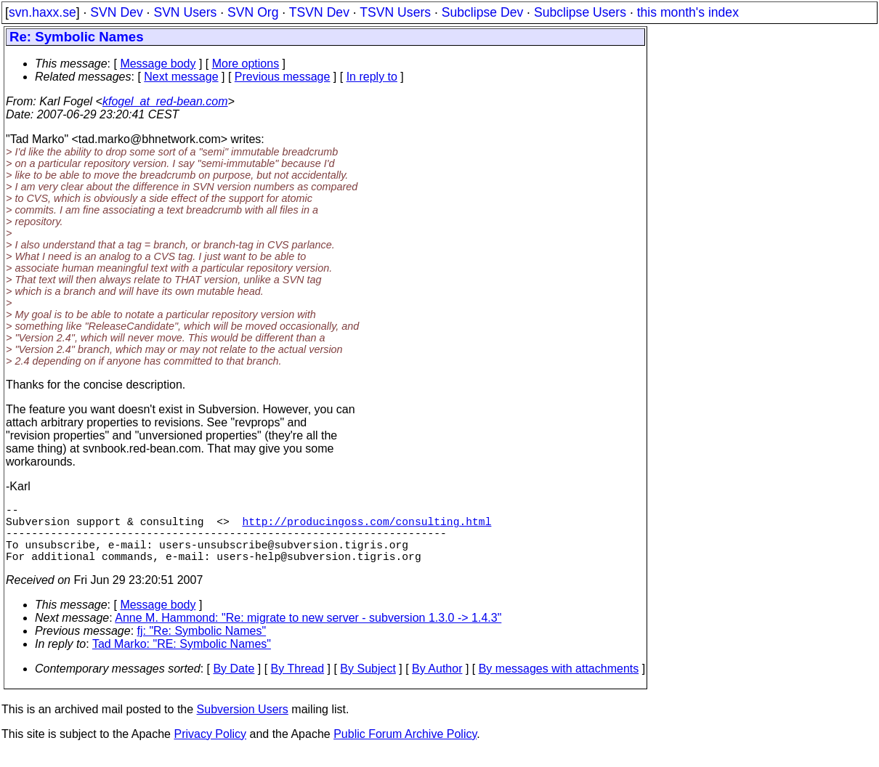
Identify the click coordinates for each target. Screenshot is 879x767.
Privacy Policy (210, 748)
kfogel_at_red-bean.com (165, 101)
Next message (181, 76)
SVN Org (252, 12)
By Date (233, 683)
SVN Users (184, 12)
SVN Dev (116, 12)
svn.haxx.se (42, 12)
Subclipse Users (580, 12)
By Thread (298, 683)
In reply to (372, 76)
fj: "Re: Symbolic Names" (202, 645)
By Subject (367, 683)
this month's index (688, 12)
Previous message (283, 76)
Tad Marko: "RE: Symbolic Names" (181, 658)
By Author (437, 683)
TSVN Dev (319, 12)
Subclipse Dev (482, 12)
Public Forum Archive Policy (405, 748)
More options (246, 63)
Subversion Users (242, 724)
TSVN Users (395, 12)
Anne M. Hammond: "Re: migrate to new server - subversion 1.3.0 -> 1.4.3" (308, 632)
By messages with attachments (559, 683)
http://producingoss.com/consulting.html (366, 526)
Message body (157, 63)
